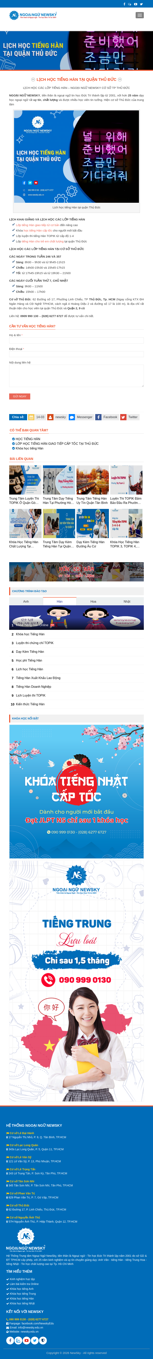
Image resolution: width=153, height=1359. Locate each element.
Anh (26, 601)
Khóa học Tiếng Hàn (30, 634)
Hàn (59, 601)
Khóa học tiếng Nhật (22, 1303)
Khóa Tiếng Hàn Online (32, 625)
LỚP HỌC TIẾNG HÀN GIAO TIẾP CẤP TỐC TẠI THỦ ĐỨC (57, 443)
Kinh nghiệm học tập (22, 1279)
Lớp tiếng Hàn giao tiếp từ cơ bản (37, 225)
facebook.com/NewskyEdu (38, 1323)
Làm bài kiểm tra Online (24, 1284)
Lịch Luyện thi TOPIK (30, 695)
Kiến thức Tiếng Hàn (30, 704)
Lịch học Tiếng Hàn (29, 669)
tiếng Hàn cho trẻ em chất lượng (43, 241)
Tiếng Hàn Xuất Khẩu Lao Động (38, 678)
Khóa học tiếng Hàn (29, 448)
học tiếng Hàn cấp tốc (38, 230)
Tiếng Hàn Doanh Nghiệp (33, 686)
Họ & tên (76, 337)
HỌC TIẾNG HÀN (28, 439)
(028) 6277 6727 (38, 1319)
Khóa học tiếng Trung (23, 1293)
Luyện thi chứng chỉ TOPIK (34, 643)
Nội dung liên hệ (76, 365)
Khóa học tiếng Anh (22, 1288)
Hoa (93, 601)
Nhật (127, 601)
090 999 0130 (17, 1319)
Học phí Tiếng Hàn (29, 660)
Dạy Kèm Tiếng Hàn (30, 651)
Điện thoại (76, 351)
